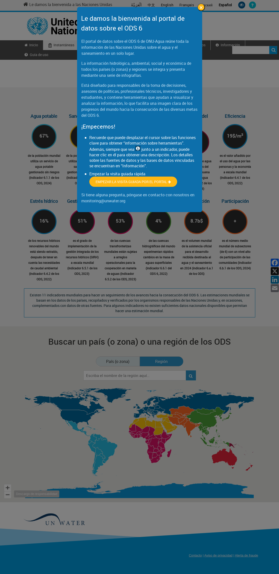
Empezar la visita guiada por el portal (133, 181)
